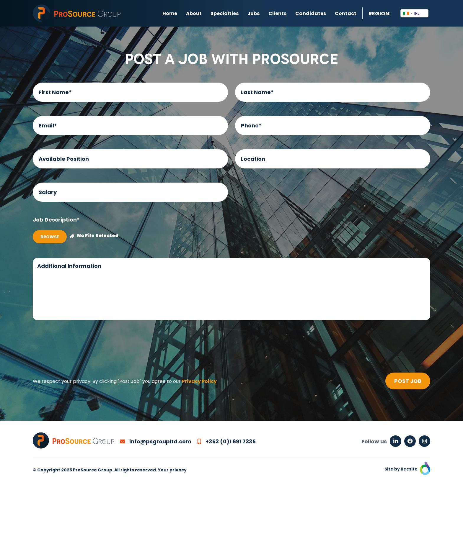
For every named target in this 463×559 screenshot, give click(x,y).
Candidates (310, 13)
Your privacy (172, 470)
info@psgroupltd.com (155, 441)
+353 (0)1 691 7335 (226, 441)
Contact (345, 13)
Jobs (253, 13)
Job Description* (56, 219)
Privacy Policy (199, 381)
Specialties (225, 13)
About (194, 13)
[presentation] (78, 347)
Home (169, 13)
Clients (277, 13)
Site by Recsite (407, 469)
